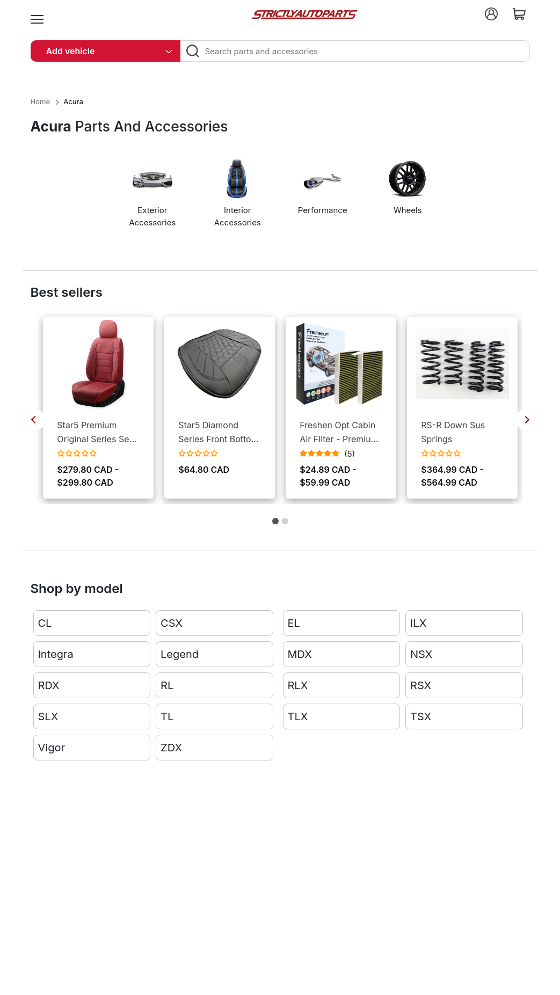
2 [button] (285, 524)
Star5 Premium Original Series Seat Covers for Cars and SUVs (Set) (97, 433)
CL (45, 623)
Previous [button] (34, 419)
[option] (154, 197)
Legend (180, 654)
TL (167, 716)
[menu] (37, 14)
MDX (300, 654)
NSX (421, 654)
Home (40, 101)
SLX (48, 716)
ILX (418, 623)
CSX (172, 623)
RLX (298, 685)
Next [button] (526, 419)
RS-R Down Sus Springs (453, 432)
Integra (56, 654)
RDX (49, 685)
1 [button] (275, 524)
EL (294, 623)
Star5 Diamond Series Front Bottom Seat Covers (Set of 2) (218, 433)
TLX (298, 716)
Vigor (51, 747)
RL (167, 685)
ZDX (171, 747)
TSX (420, 716)
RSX (420, 685)
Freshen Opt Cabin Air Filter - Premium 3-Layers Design (339, 433)
